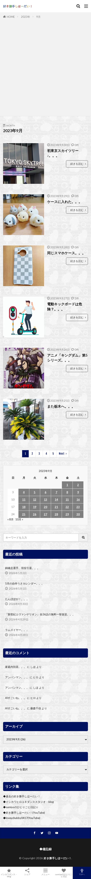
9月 (38, 16)
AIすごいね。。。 (15, 697)
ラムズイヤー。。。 (17, 629)
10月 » (19, 519)
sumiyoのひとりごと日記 (64, 872)
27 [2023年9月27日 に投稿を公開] (45, 514)
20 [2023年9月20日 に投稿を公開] (45, 507)
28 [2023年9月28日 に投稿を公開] (56, 514)
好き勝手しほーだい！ (57, 858)
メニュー (45, 871)
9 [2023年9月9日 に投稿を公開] (78, 492)
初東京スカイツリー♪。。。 (62, 153)
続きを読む (77, 163)
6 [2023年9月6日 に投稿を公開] (45, 492)
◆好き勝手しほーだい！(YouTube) (24, 812)
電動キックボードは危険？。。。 (64, 306)
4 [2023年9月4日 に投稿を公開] (24, 492)
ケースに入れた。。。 (64, 202)
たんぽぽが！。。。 (17, 599)
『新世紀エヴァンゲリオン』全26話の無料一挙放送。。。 (40, 614)
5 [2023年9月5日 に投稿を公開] (34, 492)
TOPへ (82, 871)
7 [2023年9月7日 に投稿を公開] (56, 492)
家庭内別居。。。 (15, 666)
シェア (27, 872)
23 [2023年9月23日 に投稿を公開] (78, 507)
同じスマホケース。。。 (66, 253)
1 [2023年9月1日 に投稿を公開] (67, 484)
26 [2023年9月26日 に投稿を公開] (34, 514)
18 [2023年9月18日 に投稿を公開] (23, 507)
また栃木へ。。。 (61, 406)
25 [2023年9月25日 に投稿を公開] (23, 514)
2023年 (25, 16)
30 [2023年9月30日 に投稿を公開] (78, 514)
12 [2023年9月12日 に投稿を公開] (34, 499)
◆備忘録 (45, 849)
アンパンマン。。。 (17, 677)
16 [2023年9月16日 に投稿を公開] (78, 499)
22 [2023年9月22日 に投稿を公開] (67, 507)
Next (61, 453)
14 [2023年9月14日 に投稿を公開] (56, 499)
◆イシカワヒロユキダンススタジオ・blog (28, 801)
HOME (11, 16)
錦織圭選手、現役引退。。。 (22, 568)
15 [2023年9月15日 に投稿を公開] (67, 499)
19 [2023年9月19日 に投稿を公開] (34, 507)
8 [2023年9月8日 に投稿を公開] (67, 492)
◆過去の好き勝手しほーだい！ (21, 796)
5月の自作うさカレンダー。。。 (24, 583)
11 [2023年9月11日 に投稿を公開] (23, 499)
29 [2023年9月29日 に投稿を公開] (67, 514)
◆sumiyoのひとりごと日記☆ (20, 807)
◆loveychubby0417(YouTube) (21, 818)
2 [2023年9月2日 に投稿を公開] (78, 484)
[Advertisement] (45, 66)
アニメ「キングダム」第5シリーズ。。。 (67, 358)
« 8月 (10, 519)
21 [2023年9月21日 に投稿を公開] (56, 507)
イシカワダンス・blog (9, 872)
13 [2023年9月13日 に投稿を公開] (45, 499)
